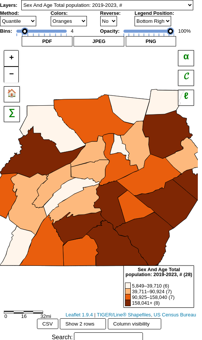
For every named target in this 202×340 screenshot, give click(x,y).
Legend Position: (154, 13)
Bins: (6, 31)
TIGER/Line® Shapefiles (124, 315)
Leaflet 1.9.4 (79, 315)
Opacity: (110, 31)
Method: (9, 13)
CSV (47, 324)
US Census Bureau (175, 315)
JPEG (99, 41)
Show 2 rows (82, 324)
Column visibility (134, 324)
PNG (151, 41)
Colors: (59, 13)
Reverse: (110, 13)
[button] (11, 58)
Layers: (9, 5)
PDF (47, 41)
